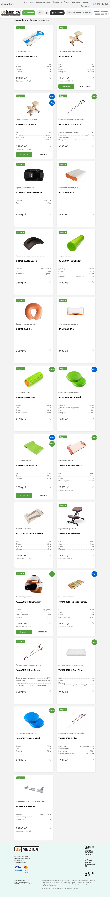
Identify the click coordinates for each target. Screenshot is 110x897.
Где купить (75, 2)
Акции (66, 2)
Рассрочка (57, 2)
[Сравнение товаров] (46, 12)
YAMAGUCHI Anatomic (69, 534)
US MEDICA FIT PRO (25, 397)
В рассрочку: (23, 81)
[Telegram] (98, 4)
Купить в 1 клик (85, 86)
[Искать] (40, 12)
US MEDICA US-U (24, 329)
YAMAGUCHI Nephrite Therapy (72, 602)
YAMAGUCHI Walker (67, 738)
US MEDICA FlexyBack (26, 261)
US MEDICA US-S (66, 193)
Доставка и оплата (43, 2)
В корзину (66, 86)
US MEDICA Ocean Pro (26, 56)
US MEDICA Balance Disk (69, 397)
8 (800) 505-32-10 (102, 14)
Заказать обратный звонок (79, 13)
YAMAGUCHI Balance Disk (28, 738)
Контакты (85, 6)
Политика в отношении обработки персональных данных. (60, 888)
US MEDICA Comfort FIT (27, 465)
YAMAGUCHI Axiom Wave (70, 465)
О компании (29, 2)
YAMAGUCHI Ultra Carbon (28, 670)
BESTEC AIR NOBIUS (25, 806)
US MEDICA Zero (66, 56)
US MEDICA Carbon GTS (69, 124)
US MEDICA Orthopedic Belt (29, 193)
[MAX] (94, 4)
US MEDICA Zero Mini (26, 124)
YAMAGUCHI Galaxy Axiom (28, 602)
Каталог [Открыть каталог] (29, 13)
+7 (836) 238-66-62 (101, 11)
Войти (105, 4)
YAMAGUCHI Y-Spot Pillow (70, 670)
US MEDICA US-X (66, 329)
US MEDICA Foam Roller (69, 261)
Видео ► (20, 28)
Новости (85, 2)
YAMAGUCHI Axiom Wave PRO (30, 534)
